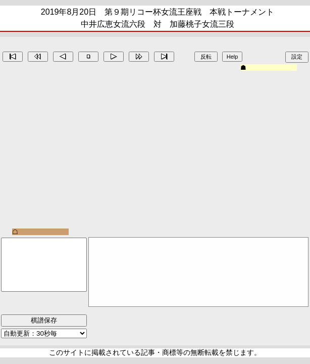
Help (232, 57)
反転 (206, 57)
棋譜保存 (44, 320)
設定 (296, 57)
